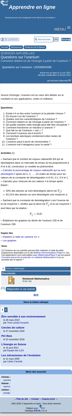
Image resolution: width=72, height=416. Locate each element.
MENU (60, 29)
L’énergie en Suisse (13, 344)
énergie (6, 393)
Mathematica (49, 257)
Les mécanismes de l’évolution (20, 355)
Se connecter (11, 39)
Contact (35, 399)
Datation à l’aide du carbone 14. (20, 236)
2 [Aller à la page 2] (6, 309)
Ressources (16, 47)
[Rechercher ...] (43, 39)
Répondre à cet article (21, 289)
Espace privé (48, 399)
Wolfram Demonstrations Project (48, 253)
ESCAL (37, 411)
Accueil (4, 47)
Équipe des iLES (15, 350)
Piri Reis (6, 335)
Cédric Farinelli (14, 361)
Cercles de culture (12, 327)
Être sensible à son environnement (23, 316)
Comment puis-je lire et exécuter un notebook (22, 257)
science (6, 386)
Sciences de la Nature (35, 47)
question (7, 380)
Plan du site (21, 399)
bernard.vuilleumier (59, 81)
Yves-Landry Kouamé (18, 322)
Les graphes (9, 240)
